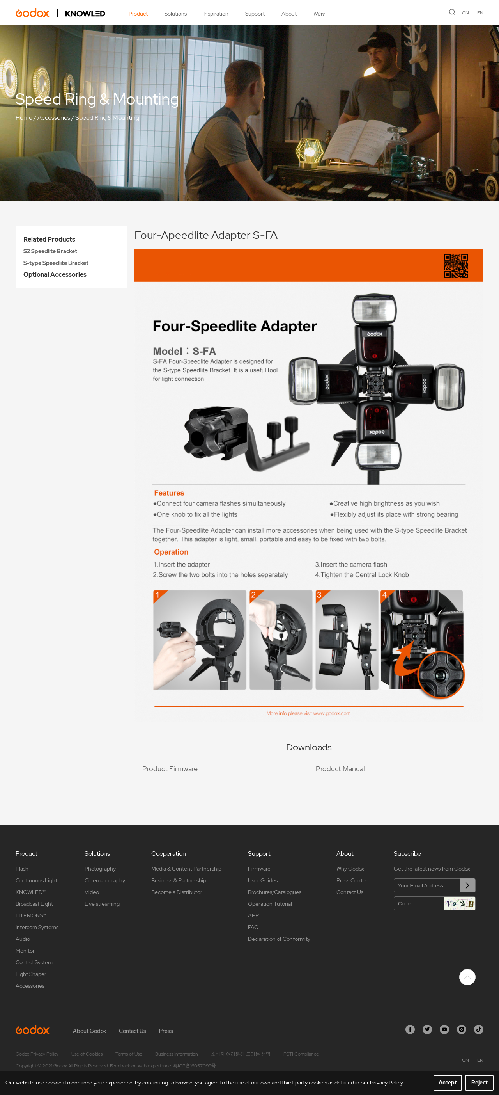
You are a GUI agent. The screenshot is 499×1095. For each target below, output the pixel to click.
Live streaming (102, 903)
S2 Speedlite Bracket (50, 251)
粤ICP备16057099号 (194, 1066)
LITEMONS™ (31, 915)
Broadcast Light (34, 903)
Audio (23, 938)
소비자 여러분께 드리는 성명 (241, 1054)
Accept (448, 1082)
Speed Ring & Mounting (107, 118)
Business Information (176, 1054)
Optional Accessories (55, 274)
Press (166, 1031)
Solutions (176, 13)
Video (92, 892)
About (289, 13)
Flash (22, 868)
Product (138, 13)
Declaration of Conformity (279, 938)
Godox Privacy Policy (37, 1054)
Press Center (352, 880)
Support (255, 13)
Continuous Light (36, 880)
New (318, 13)
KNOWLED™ (31, 892)
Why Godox (350, 868)
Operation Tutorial (270, 903)
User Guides (263, 880)
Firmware (259, 868)
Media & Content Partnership (186, 868)
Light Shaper (31, 974)
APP (253, 915)
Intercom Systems (37, 927)
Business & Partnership (178, 880)
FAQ (253, 927)
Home (24, 118)
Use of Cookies (87, 1054)
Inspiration (215, 13)
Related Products (49, 239)
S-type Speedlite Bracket (55, 263)
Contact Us (349, 892)
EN (480, 13)
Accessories (53, 118)
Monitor (25, 950)
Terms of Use (128, 1054)
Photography (100, 868)
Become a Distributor (176, 892)
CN (465, 13)
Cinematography (105, 880)
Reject (479, 1082)
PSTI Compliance (301, 1054)
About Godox (89, 1031)
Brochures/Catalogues (274, 892)
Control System (34, 962)
